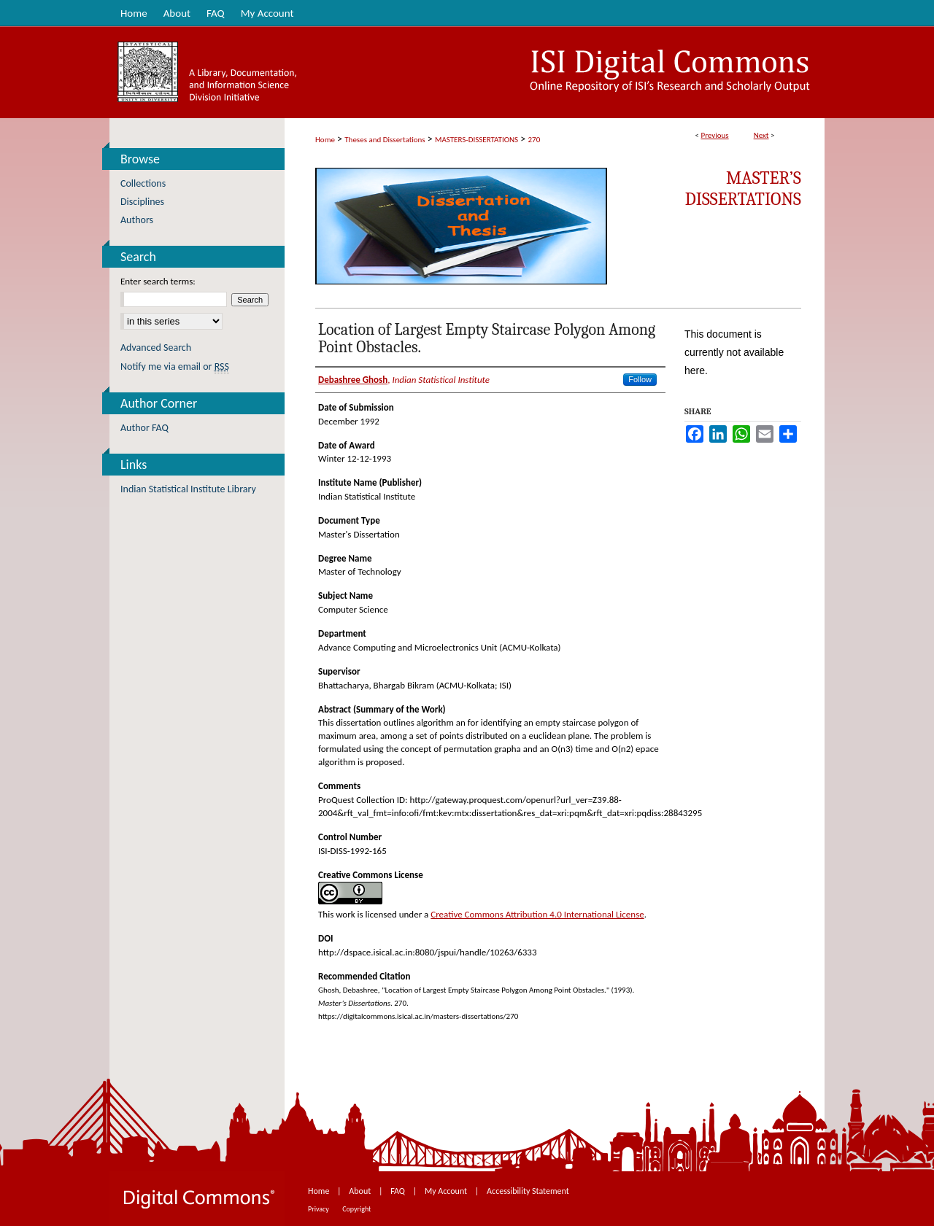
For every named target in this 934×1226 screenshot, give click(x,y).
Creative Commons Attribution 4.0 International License (537, 914)
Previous (714, 135)
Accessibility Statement (528, 1191)
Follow (640, 379)
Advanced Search (155, 347)
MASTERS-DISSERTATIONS (476, 139)
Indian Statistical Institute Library (188, 489)
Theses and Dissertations (384, 139)
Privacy (319, 1209)
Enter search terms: (158, 281)
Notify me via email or (174, 366)
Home (325, 139)
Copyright (356, 1209)
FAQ (398, 1191)
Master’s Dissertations (743, 188)
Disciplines (142, 201)
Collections (143, 183)
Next (761, 135)
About (361, 1191)
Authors (136, 220)
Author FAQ (144, 428)
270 (534, 139)
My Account (447, 1191)
